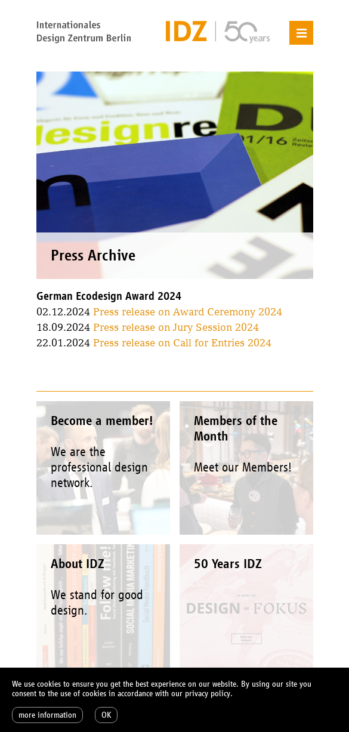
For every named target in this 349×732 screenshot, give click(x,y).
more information (47, 715)
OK (106, 715)
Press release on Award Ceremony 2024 (187, 311)
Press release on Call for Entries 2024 (182, 342)
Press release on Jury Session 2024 (176, 327)
